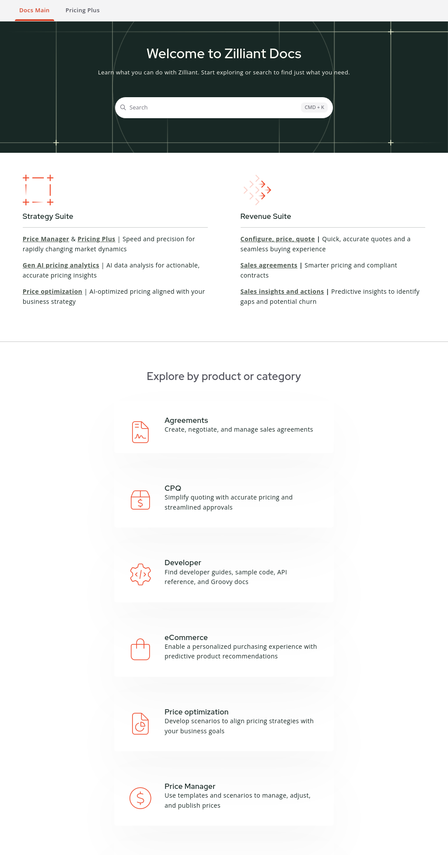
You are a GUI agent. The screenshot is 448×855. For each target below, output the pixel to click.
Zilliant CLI (135, 794)
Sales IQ (78, 818)
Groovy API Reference (136, 779)
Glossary (186, 766)
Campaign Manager (81, 760)
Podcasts (251, 775)
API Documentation (142, 760)
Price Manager (46, 239)
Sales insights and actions (282, 291)
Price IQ (78, 796)
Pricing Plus (96, 239)
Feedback (187, 777)
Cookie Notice (140, 844)
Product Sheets (260, 786)
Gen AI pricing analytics (61, 265)
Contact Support (336, 813)
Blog (245, 765)
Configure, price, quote (278, 239)
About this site (194, 756)
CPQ (73, 775)
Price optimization (52, 291)
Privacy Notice (96, 844)
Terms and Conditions (41, 844)
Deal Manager (87, 786)
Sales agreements (269, 265)
